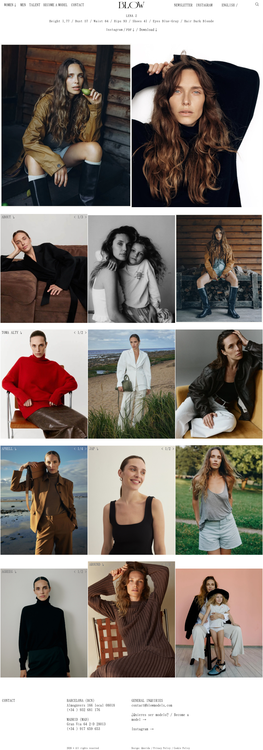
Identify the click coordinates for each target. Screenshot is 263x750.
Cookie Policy (182, 748)
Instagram (204, 5)
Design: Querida (141, 748)
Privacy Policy (162, 748)
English (227, 5)
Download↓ (149, 30)
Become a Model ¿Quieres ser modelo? (62, 5)
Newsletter (183, 5)
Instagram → (143, 729)
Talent (34, 5)
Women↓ (10, 5)
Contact (77, 5)
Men (23, 5)
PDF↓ (130, 30)
